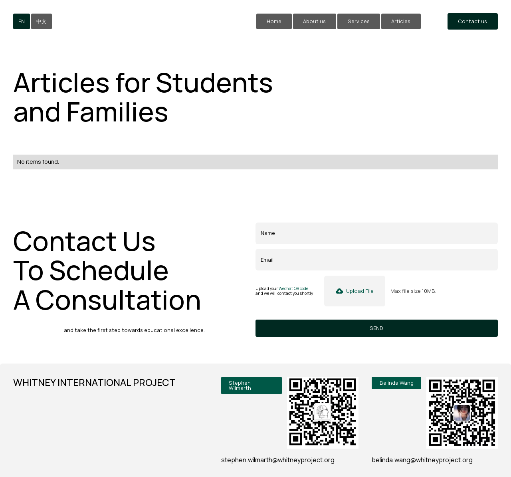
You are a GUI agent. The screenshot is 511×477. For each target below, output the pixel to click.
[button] (355, 291)
